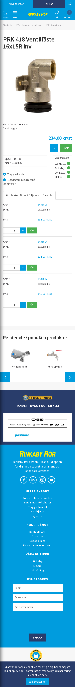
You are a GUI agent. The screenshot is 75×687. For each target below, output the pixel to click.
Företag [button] (49, 4)
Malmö (37, 565)
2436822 (42, 279)
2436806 (42, 204)
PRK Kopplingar (54, 25)
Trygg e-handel (37, 507)
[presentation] (43, 622)
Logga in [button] (70, 4)
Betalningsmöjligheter (37, 502)
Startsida (7, 25)
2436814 (42, 241)
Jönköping (37, 570)
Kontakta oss (37, 532)
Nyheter (38, 516)
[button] (4, 14)
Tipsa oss (37, 536)
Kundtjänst (37, 511)
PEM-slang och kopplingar (29, 25)
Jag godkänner (38, 681)
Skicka (37, 637)
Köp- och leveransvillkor (38, 498)
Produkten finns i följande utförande (29, 195)
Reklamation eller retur (37, 545)
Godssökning (37, 541)
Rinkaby (37, 561)
